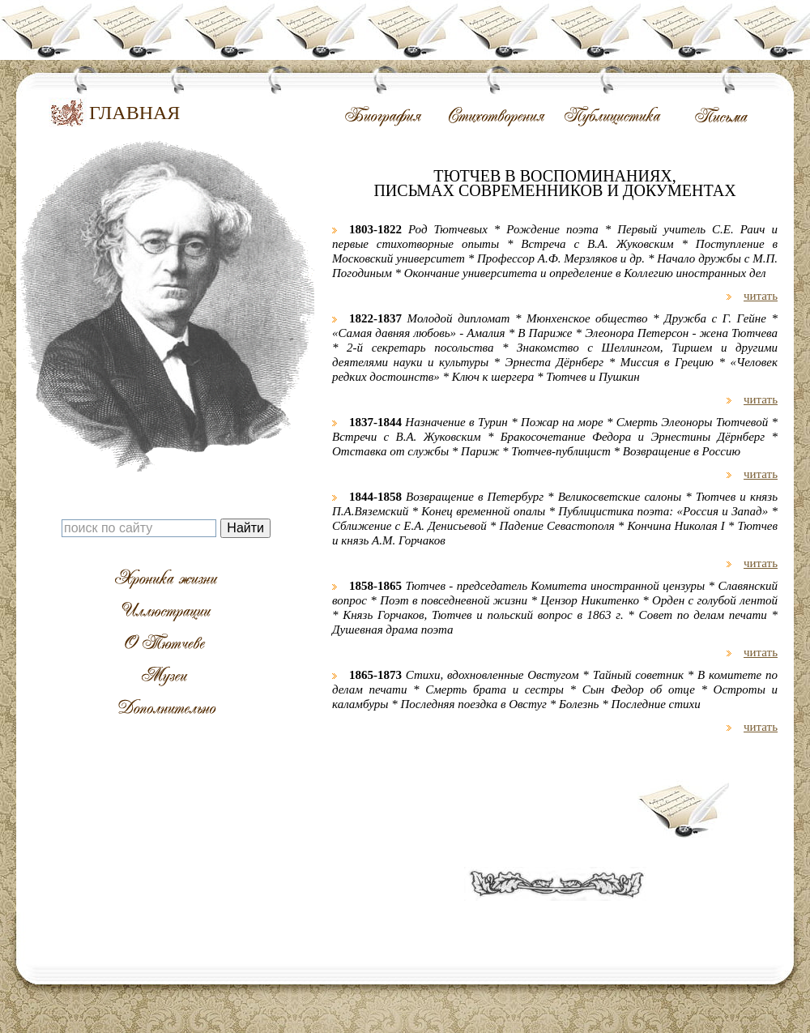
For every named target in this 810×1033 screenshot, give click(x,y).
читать (761, 295)
